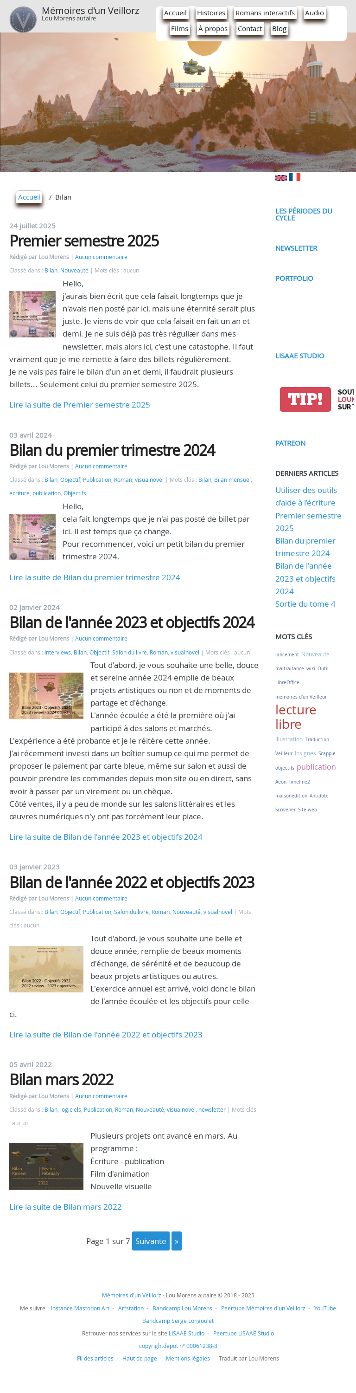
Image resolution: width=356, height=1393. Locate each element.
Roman (123, 479)
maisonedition (291, 796)
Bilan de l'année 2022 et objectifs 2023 (131, 882)
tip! (305, 399)
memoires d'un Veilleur (301, 697)
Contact (250, 28)
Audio (314, 12)
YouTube (325, 1308)
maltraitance (289, 669)
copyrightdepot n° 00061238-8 (178, 1345)
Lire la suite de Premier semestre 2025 (79, 404)
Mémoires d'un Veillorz (90, 10)
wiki (310, 669)
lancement (287, 655)
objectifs (284, 768)
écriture (19, 493)
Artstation (131, 1308)
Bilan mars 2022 (61, 1079)
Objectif (70, 479)
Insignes (305, 753)
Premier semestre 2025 (84, 241)
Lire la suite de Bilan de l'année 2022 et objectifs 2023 (106, 1034)
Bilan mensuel (232, 479)
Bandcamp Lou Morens (182, 1308)
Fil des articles (95, 1358)
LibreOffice (287, 683)
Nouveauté (74, 270)
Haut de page (139, 1358)
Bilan (50, 270)
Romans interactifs (265, 12)
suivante (150, 1241)
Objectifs (75, 493)
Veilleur (283, 754)
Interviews (57, 652)
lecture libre (296, 716)
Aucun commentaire (101, 256)
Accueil (175, 12)
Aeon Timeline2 (292, 782)
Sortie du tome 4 (305, 603)
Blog (279, 28)
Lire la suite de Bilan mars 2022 (65, 1206)
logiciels (70, 1109)
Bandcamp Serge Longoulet (178, 1320)
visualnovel (149, 479)
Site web (307, 810)
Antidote (319, 796)
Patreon (290, 442)
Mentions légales (188, 1358)
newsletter (212, 1109)
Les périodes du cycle (303, 214)
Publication (97, 479)
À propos (213, 28)
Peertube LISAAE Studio (243, 1333)
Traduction (317, 740)
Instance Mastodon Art (80, 1308)
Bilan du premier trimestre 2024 (112, 450)
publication (46, 493)
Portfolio (294, 278)
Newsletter (296, 248)
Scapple (327, 754)
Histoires (211, 12)
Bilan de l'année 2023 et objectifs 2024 (131, 622)
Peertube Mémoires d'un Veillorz (263, 1308)
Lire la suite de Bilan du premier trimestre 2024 (94, 577)
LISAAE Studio (299, 355)
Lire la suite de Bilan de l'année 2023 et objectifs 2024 (106, 836)
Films (179, 28)
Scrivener (285, 810)
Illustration (289, 739)
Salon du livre (129, 652)
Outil (323, 669)
